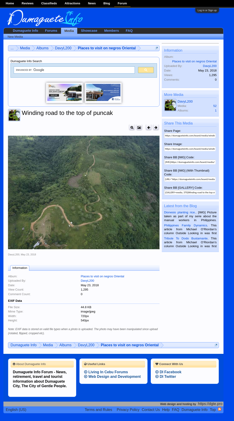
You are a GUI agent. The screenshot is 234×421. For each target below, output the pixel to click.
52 (215, 106)
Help (166, 410)
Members (111, 30)
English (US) (16, 410)
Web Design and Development (112, 377)
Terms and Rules (98, 410)
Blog (107, 3)
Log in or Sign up (207, 10)
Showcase (89, 30)
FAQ (129, 30)
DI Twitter (165, 377)
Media (69, 31)
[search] (74, 70)
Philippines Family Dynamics (185, 225)
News (92, 3)
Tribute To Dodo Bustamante (185, 238)
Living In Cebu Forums (106, 372)
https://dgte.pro (210, 404)
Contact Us (151, 410)
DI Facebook (168, 372)
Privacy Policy (128, 410)
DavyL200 (13, 254)
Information (19, 268)
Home (10, 3)
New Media (15, 36)
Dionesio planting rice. (180, 212)
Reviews (28, 3)
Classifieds (49, 3)
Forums (51, 30)
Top (213, 410)
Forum (122, 3)
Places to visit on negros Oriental (102, 276)
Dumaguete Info (25, 30)
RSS (219, 409)
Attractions (72, 3)
